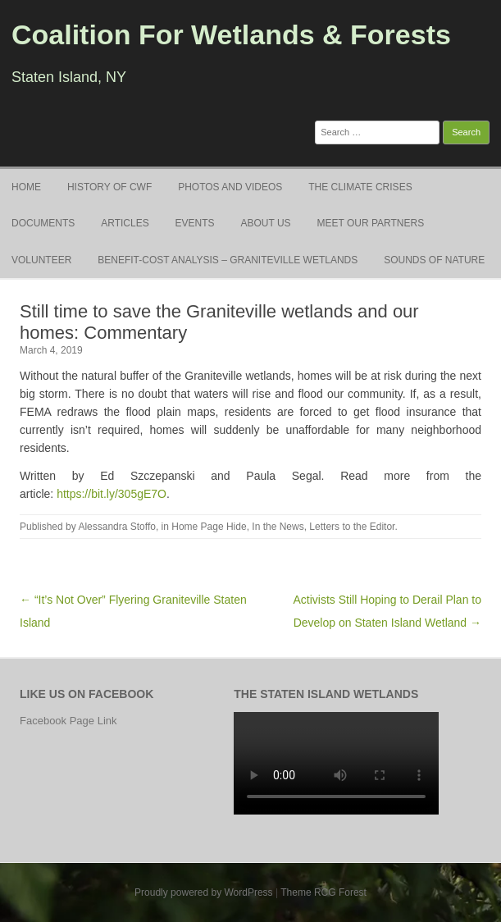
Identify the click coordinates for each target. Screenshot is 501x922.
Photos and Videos (230, 187)
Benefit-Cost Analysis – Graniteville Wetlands (228, 260)
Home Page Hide (208, 526)
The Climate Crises (360, 187)
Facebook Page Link (68, 720)
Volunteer (41, 260)
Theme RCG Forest (323, 892)
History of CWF (109, 187)
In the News (277, 526)
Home (26, 187)
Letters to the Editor (351, 526)
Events (195, 223)
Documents (43, 223)
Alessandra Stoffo (117, 526)
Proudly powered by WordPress (203, 892)
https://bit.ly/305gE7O (111, 493)
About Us (266, 223)
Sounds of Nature (434, 260)
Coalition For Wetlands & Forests (231, 34)
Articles (124, 223)
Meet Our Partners (371, 223)
